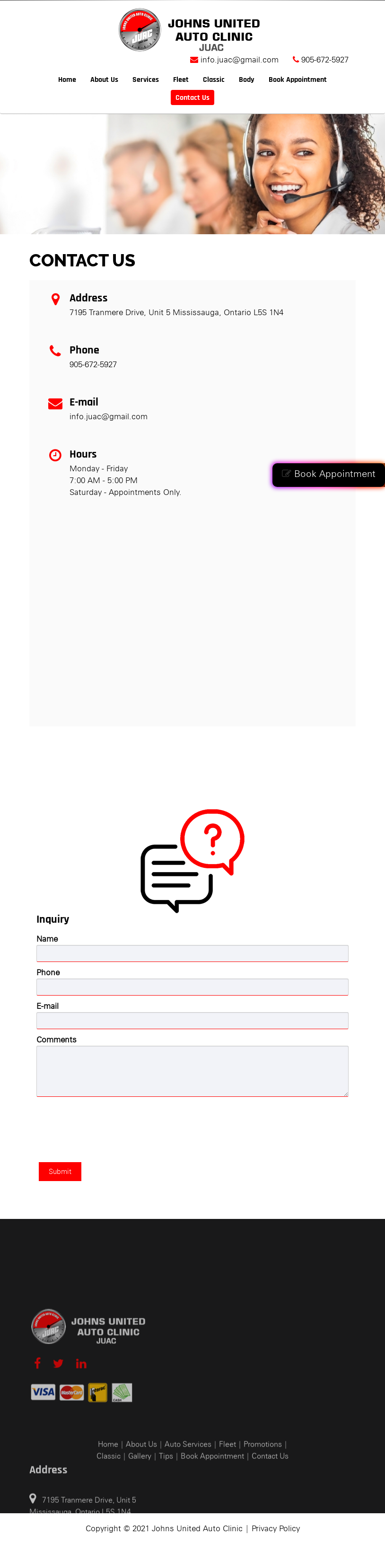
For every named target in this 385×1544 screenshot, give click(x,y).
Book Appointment (329, 473)
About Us (104, 79)
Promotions (263, 1508)
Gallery (139, 1520)
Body (246, 79)
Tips (166, 1520)
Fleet (181, 79)
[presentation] (108, 1120)
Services (145, 79)
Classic (214, 79)
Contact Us (192, 97)
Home (67, 79)
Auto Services (188, 1508)
